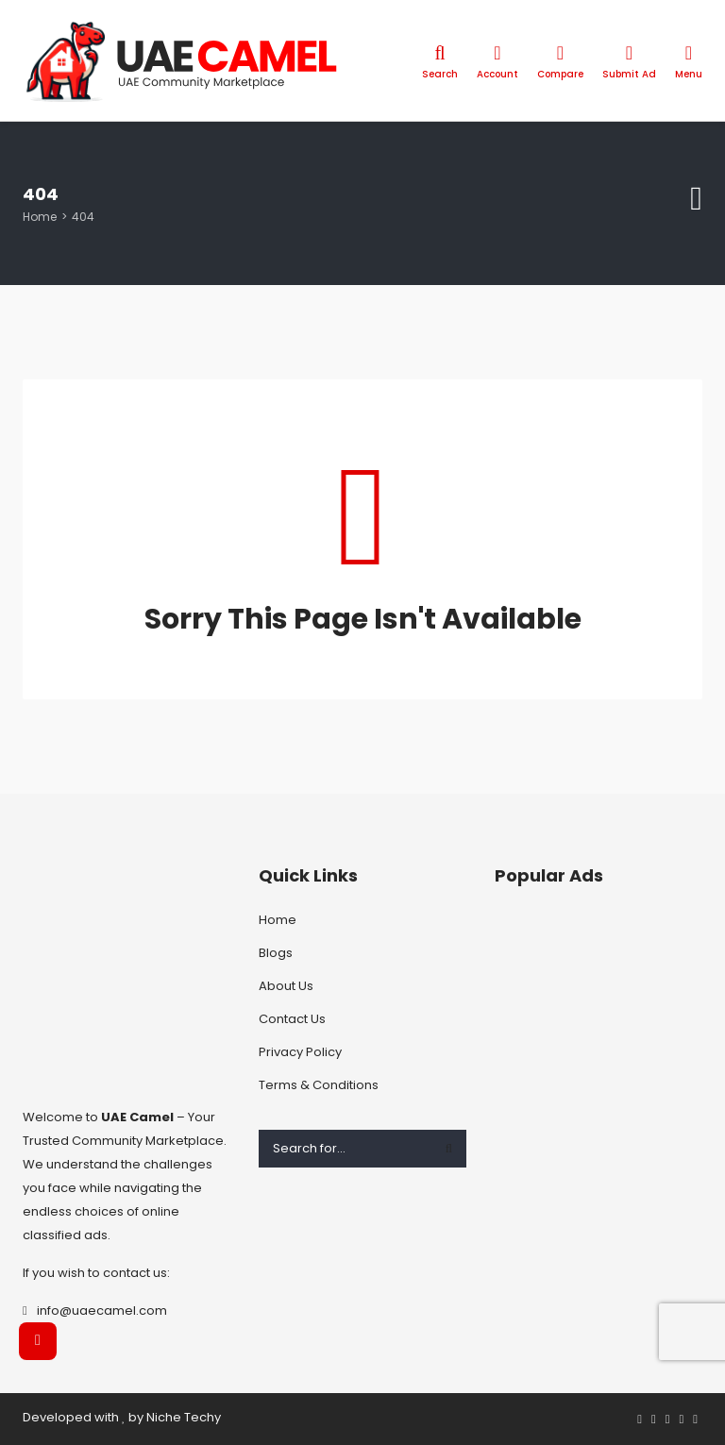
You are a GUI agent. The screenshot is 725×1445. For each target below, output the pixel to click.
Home (40, 217)
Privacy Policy (300, 1052)
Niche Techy (183, 1417)
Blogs (276, 953)
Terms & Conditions (319, 1085)
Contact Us (292, 1019)
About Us (286, 986)
